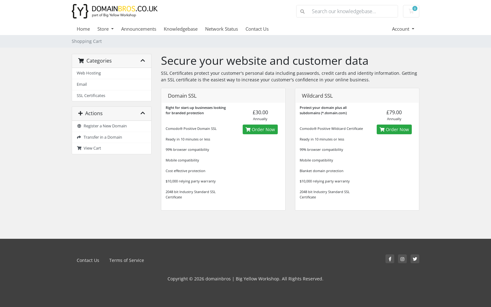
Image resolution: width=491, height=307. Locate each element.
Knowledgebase (181, 29)
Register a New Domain (102, 126)
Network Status (221, 29)
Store (103, 29)
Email (82, 84)
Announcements (138, 29)
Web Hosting (89, 73)
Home (83, 29)
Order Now (260, 129)
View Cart (89, 148)
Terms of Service (126, 260)
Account (401, 29)
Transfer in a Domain (99, 137)
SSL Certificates (91, 95)
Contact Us (257, 29)
